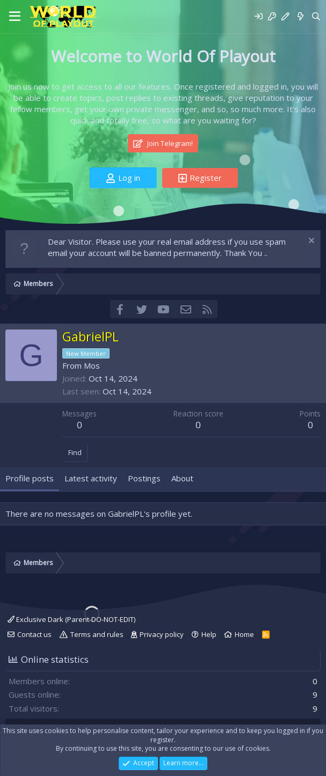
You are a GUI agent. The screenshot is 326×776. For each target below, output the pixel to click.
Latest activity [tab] (90, 478)
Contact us (34, 634)
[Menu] (14, 16)
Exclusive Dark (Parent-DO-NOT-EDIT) (71, 619)
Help (208, 634)
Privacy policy (162, 634)
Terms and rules (97, 634)
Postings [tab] (144, 478)
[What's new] (300, 16)
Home (244, 634)
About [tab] (182, 478)
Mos (92, 365)
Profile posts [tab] (29, 478)
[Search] (316, 16)
